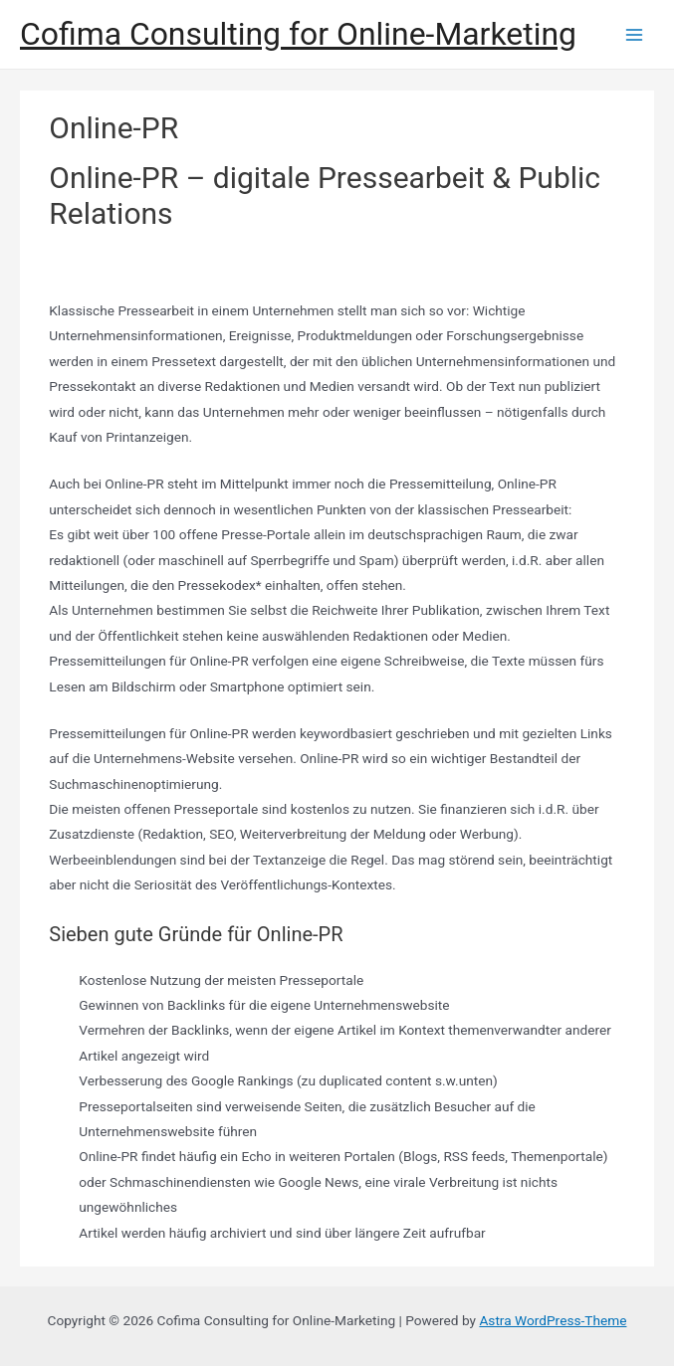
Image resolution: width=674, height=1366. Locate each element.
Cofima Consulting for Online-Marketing (298, 34)
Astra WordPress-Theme (552, 1320)
